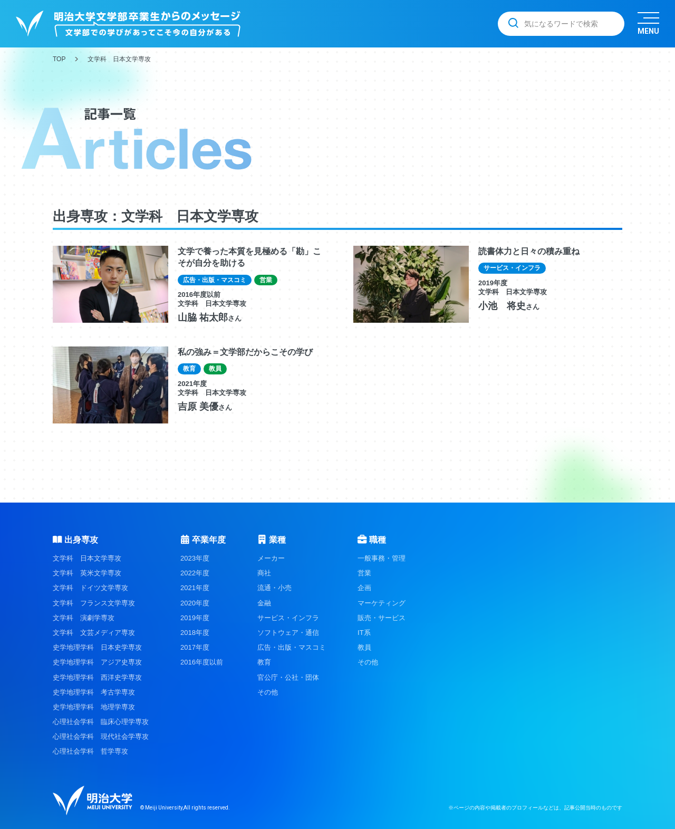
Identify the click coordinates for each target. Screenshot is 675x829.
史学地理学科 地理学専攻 (94, 707)
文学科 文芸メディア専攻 (94, 633)
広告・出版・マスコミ (291, 647)
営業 (364, 573)
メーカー (271, 558)
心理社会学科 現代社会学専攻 (101, 736)
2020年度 (194, 603)
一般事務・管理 (382, 558)
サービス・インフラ (288, 618)
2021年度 (194, 588)
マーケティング (382, 603)
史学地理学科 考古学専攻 (94, 692)
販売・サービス (382, 618)
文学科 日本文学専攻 (87, 558)
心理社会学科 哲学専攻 (90, 751)
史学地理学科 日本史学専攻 (97, 647)
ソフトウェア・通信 (288, 633)
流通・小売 (274, 588)
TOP (59, 59)
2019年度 (194, 618)
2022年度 (194, 573)
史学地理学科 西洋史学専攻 (97, 677)
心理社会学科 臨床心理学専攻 (101, 722)
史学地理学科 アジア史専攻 (97, 662)
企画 (364, 588)
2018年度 (194, 633)
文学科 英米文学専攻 (87, 573)
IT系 (364, 633)
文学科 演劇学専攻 (83, 618)
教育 (264, 662)
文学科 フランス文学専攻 (94, 603)
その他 (267, 692)
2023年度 (194, 558)
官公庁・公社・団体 (288, 677)
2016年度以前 (201, 662)
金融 (264, 603)
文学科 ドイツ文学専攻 (90, 588)
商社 (264, 573)
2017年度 (194, 647)
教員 (364, 647)
